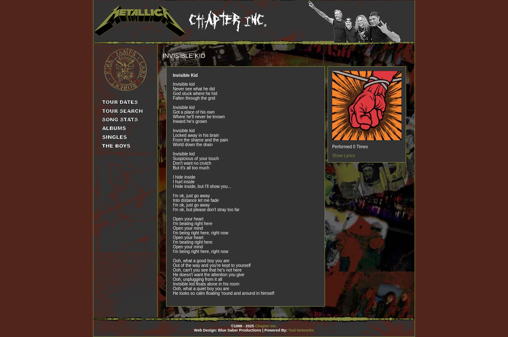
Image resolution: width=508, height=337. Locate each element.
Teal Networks (301, 330)
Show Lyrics (343, 155)
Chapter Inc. (266, 326)
